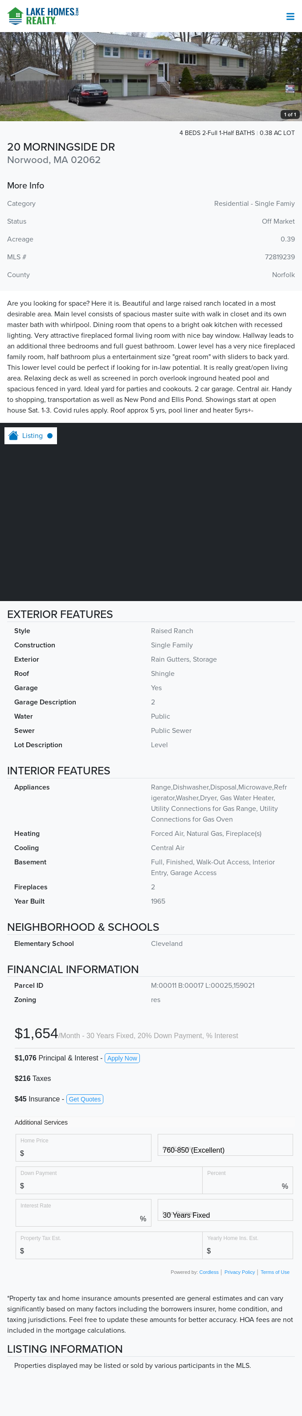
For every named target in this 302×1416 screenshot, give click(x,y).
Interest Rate (35, 1205)
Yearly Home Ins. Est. (232, 1238)
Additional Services (41, 1122)
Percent (216, 1173)
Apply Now (122, 1058)
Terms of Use (275, 1272)
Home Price (34, 1140)
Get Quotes (85, 1099)
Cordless (209, 1272)
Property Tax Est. (40, 1238)
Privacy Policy (239, 1272)
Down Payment (38, 1173)
